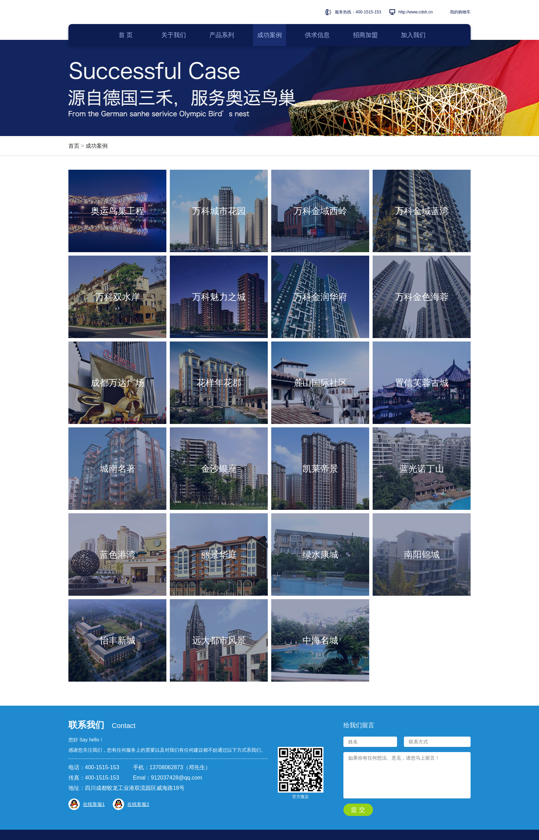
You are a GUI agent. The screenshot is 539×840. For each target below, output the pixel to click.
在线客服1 (94, 804)
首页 (73, 146)
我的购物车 (460, 12)
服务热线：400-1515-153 (358, 12)
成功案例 (97, 146)
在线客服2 (138, 804)
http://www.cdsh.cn (415, 12)
